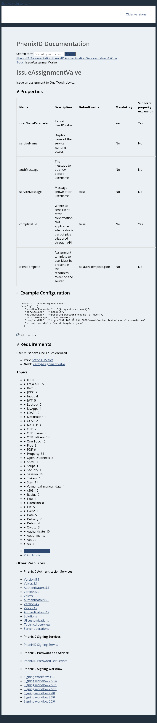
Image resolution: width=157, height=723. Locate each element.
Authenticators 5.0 (36, 606)
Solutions (30, 622)
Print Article (32, 561)
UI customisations (36, 627)
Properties (29, 91)
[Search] (49, 54)
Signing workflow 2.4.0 (39, 699)
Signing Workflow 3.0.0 (39, 683)
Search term (24, 54)
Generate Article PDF (37, 557)
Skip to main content (15, 3)
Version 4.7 (31, 610)
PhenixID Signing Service (41, 651)
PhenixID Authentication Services (75, 58)
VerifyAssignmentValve (49, 370)
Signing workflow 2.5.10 (40, 695)
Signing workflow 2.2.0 (39, 708)
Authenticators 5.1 (36, 594)
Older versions (136, 14)
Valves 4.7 (104, 58)
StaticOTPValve (42, 366)
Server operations (36, 635)
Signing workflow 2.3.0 (39, 703)
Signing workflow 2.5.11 (40, 691)
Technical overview (37, 631)
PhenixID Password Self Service (45, 667)
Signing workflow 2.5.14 (40, 687)
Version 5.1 (31, 586)
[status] (78, 82)
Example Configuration (43, 293)
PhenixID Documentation (34, 58)
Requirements (33, 350)
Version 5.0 (31, 598)
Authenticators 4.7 (36, 618)
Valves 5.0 (30, 602)
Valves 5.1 (30, 590)
